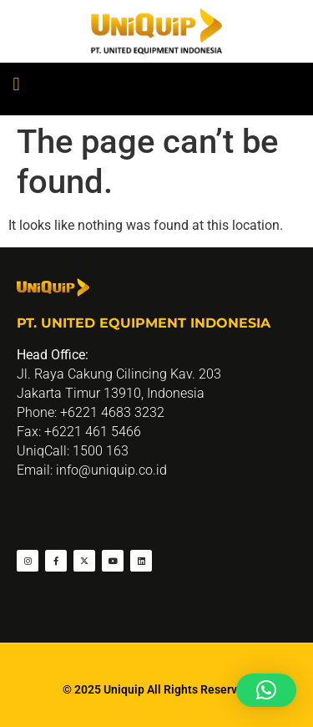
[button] (16, 85)
